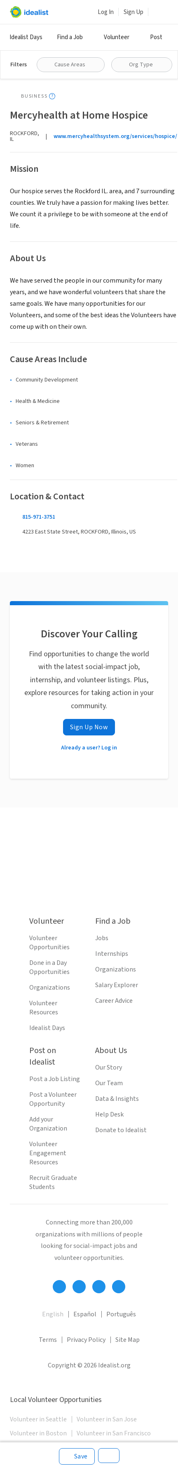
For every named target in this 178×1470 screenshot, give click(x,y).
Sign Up (133, 12)
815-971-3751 (38, 517)
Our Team (109, 1083)
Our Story (108, 1067)
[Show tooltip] (52, 96)
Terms (48, 1339)
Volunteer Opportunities (49, 943)
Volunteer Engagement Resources (47, 1153)
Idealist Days (25, 37)
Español (84, 1314)
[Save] (77, 1456)
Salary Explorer (116, 985)
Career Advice (114, 1000)
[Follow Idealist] (59, 1286)
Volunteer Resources (43, 1008)
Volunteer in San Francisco (114, 1433)
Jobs (101, 938)
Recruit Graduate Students (53, 1182)
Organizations (49, 987)
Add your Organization (48, 1124)
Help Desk (109, 1114)
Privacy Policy (86, 1339)
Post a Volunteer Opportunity (53, 1099)
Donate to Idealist (121, 1130)
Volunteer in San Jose (107, 1419)
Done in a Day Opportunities (49, 967)
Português (121, 1314)
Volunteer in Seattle (38, 1419)
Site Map (127, 1339)
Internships (111, 953)
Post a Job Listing (54, 1079)
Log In (106, 12)
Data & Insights (117, 1098)
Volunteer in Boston (38, 1433)
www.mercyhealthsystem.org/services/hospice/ (115, 136)
